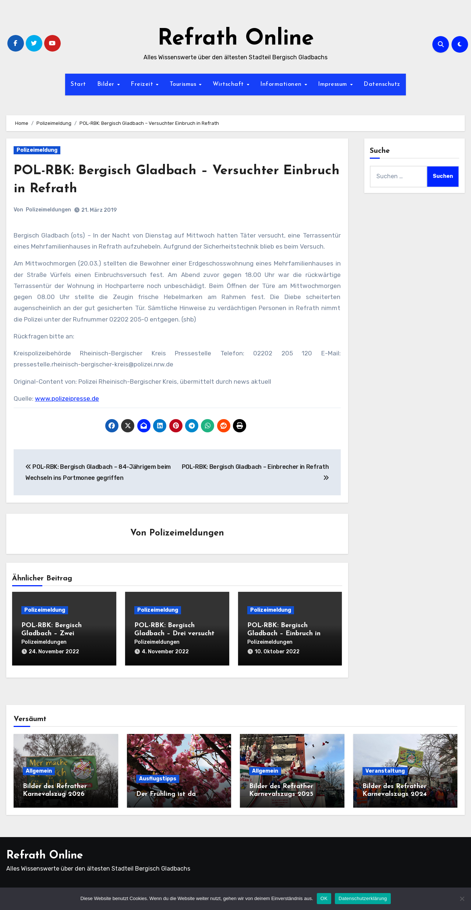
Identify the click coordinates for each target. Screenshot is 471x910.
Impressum (333, 84)
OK (324, 898)
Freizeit (143, 84)
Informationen (282, 84)
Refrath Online (235, 39)
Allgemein (39, 768)
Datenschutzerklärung (363, 898)
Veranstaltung (385, 768)
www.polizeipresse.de (67, 398)
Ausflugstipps (157, 776)
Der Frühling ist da (166, 791)
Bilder (107, 84)
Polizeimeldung (37, 150)
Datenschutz (382, 84)
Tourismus (184, 84)
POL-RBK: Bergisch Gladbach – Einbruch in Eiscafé (284, 634)
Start (78, 84)
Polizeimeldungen (48, 210)
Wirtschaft (229, 84)
